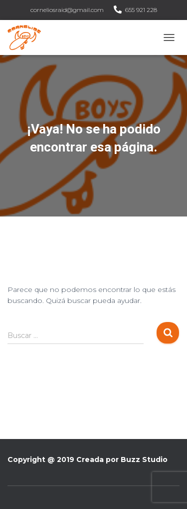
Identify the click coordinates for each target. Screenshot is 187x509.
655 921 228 (141, 10)
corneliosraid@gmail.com (67, 10)
